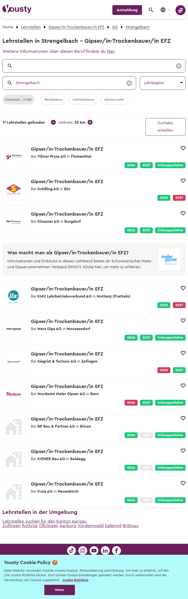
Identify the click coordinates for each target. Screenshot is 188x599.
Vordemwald (91, 525)
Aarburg (67, 525)
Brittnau (131, 525)
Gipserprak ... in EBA (18, 99)
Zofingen (11, 525)
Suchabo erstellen (165, 126)
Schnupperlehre (170, 165)
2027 (146, 165)
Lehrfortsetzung (83, 99)
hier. (111, 51)
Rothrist (30, 525)
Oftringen (48, 525)
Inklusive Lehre (114, 99)
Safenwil (113, 525)
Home (7, 27)
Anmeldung (127, 10)
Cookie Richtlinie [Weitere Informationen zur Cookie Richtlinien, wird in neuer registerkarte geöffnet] (75, 580)
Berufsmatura (53, 99)
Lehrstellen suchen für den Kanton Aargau (44, 521)
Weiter (60, 589)
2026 (131, 165)
